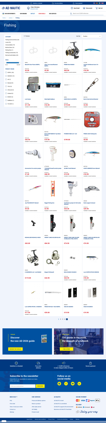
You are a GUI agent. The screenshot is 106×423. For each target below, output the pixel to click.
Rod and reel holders (12, 55)
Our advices (55, 14)
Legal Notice (29, 419)
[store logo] (11, 8)
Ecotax (71, 419)
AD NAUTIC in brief (59, 400)
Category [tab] (8, 37)
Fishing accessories (11, 53)
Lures (8, 42)
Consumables (10, 45)
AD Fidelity (34, 409)
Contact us (12, 409)
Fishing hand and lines (12, 40)
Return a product (36, 403)
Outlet (34, 14)
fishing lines (9, 50)
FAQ (11, 400)
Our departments (9, 14)
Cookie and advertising (62, 419)
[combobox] (87, 13)
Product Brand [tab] (9, 69)
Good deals (44, 14)
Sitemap (12, 412)
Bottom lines (10, 47)
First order (12, 403)
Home (4, 18)
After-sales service (36, 406)
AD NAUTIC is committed (60, 403)
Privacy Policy (51, 419)
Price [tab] (7, 60)
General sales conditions (40, 419)
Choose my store (34, 8)
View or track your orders (16, 406)
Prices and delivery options (38, 400)
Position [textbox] (85, 36)
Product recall (35, 412)
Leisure (11, 18)
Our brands (24, 14)
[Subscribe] (40, 386)
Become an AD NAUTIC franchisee (62, 409)
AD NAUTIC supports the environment (63, 406)
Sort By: (78, 36)
